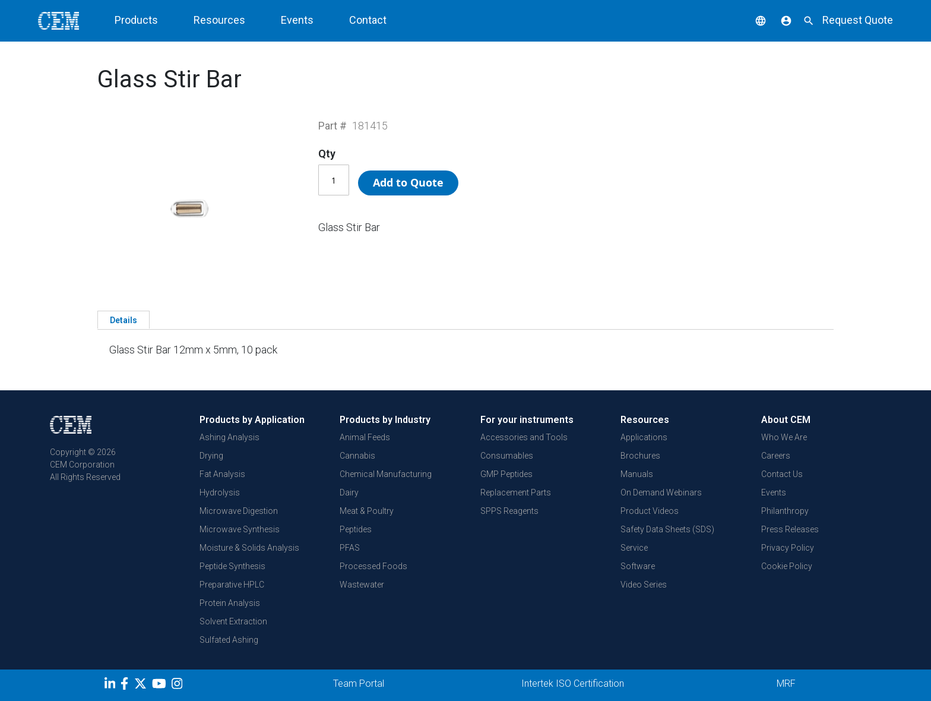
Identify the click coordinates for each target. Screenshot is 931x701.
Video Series (643, 584)
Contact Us (782, 474)
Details (123, 320)
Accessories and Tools (524, 437)
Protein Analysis (230, 603)
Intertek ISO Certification (572, 683)
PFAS (350, 547)
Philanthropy (785, 511)
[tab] (123, 320)
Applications (643, 437)
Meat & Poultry (367, 511)
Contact (368, 20)
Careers (775, 455)
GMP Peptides (506, 474)
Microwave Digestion (239, 511)
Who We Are (784, 437)
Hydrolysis (220, 492)
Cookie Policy (786, 566)
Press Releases (790, 529)
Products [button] (136, 20)
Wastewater (362, 584)
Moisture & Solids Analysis (249, 547)
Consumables (506, 455)
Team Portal (358, 683)
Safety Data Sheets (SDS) (667, 529)
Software (637, 566)
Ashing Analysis (229, 437)
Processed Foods (373, 566)
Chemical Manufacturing (386, 474)
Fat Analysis (222, 474)
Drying (211, 455)
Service (634, 547)
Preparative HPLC (232, 584)
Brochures (640, 455)
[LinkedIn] (111, 685)
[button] (752, 20)
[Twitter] (142, 685)
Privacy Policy (787, 547)
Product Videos (649, 511)
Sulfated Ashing (229, 640)
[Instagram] (178, 685)
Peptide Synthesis (232, 566)
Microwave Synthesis (240, 529)
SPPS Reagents (509, 511)
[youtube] (160, 685)
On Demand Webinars (661, 492)
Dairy (349, 492)
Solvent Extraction (233, 621)
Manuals (636, 474)
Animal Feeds (365, 437)
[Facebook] (127, 685)
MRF (786, 683)
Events (297, 20)
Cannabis (357, 455)
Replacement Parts (515, 492)
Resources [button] (219, 20)
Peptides (356, 529)
